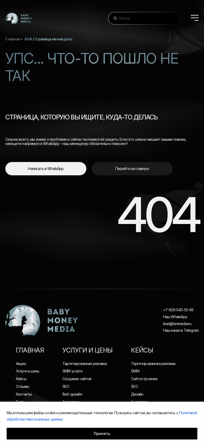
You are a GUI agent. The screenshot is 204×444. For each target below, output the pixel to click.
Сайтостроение (144, 378)
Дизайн (137, 394)
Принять (102, 433)
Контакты (24, 394)
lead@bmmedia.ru (177, 324)
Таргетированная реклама (84, 363)
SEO (65, 386)
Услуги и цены (27, 371)
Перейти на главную (132, 168)
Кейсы (21, 378)
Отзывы (22, 386)
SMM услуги (72, 371)
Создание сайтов (76, 378)
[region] (102, 423)
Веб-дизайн (72, 394)
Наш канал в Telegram (181, 330)
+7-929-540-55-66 (178, 310)
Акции (21, 363)
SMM (135, 371)
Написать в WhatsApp (45, 168)
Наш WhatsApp (175, 317)
